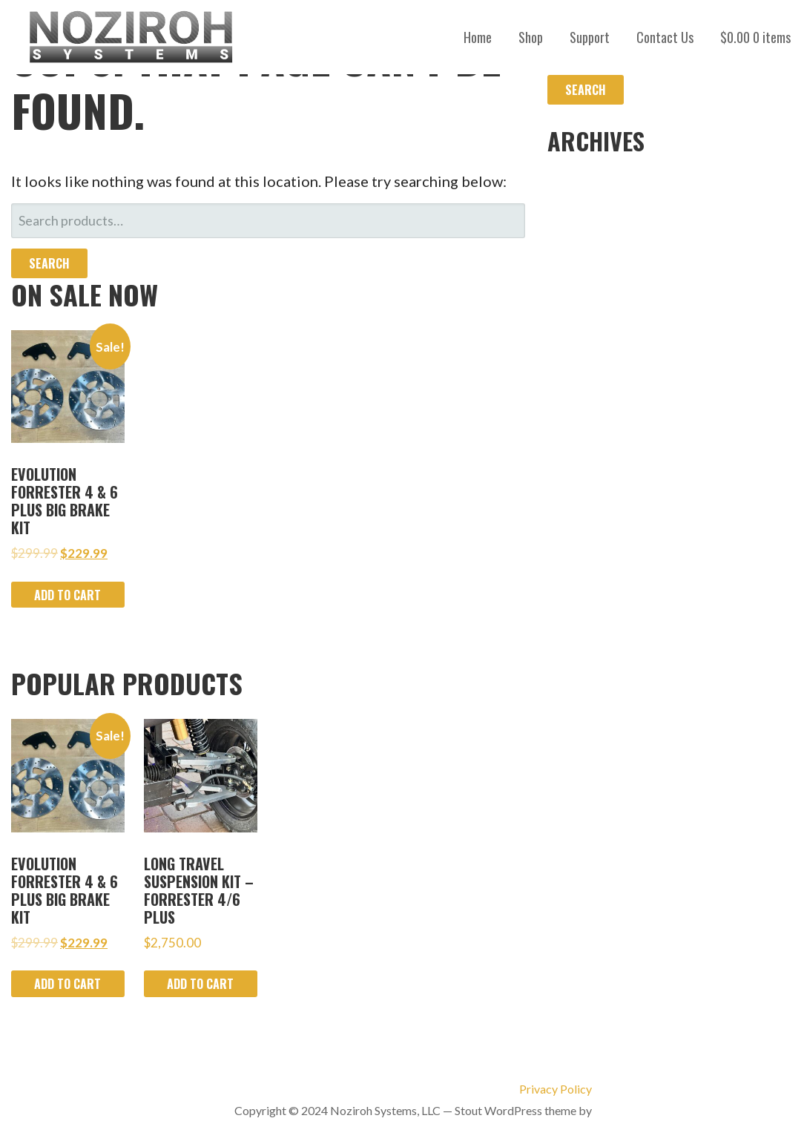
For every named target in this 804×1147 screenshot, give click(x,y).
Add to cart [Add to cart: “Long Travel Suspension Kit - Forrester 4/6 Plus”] (200, 984)
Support (590, 37)
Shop (530, 37)
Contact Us (664, 37)
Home (478, 37)
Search (49, 263)
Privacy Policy (555, 1089)
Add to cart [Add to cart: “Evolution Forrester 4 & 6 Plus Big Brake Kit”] (67, 595)
